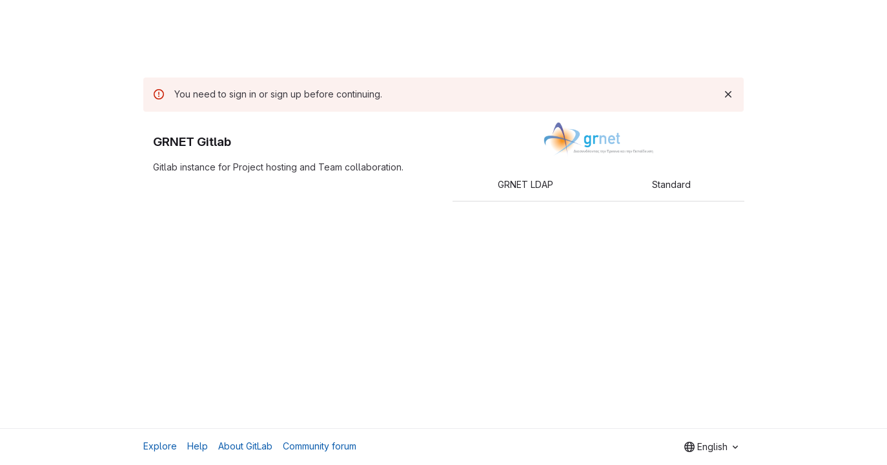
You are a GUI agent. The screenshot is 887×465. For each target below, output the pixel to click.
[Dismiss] (728, 94)
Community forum (319, 445)
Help (197, 445)
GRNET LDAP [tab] (525, 184)
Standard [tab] (671, 184)
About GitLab (245, 445)
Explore (160, 445)
